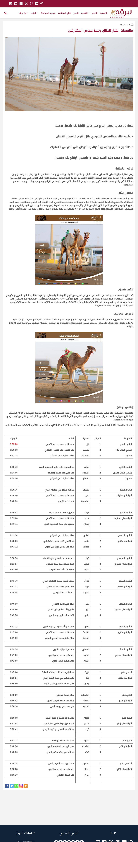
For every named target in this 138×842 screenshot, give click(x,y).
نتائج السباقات (64, 13)
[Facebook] (7, 786)
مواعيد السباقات (48, 13)
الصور (76, 13)
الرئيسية (103, 13)
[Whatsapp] (16, 786)
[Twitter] (12, 786)
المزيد (34, 13)
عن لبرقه (23, 13)
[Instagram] (21, 786)
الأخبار (94, 13)
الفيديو (85, 13)
